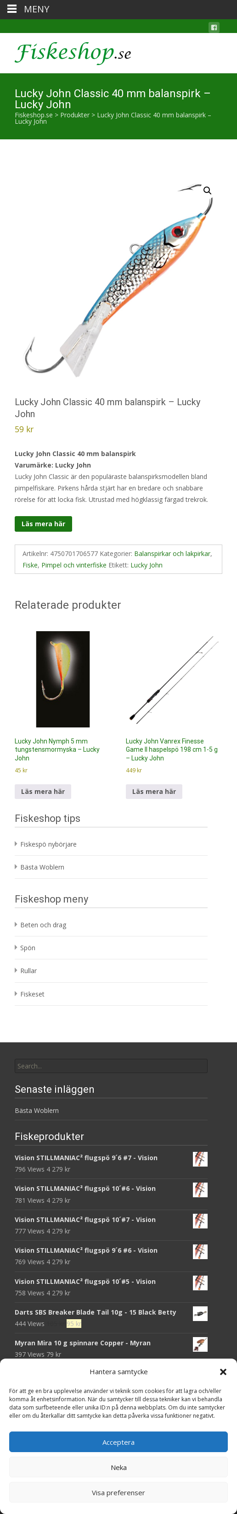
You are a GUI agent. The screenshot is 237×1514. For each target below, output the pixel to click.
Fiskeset (32, 994)
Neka (119, 1467)
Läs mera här (43, 523)
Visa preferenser (118, 1492)
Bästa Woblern (42, 867)
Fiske (30, 565)
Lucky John (146, 565)
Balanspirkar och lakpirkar (172, 553)
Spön (27, 947)
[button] (223, 1371)
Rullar (28, 970)
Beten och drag (43, 924)
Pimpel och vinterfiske (74, 565)
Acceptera (118, 1442)
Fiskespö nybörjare (48, 844)
